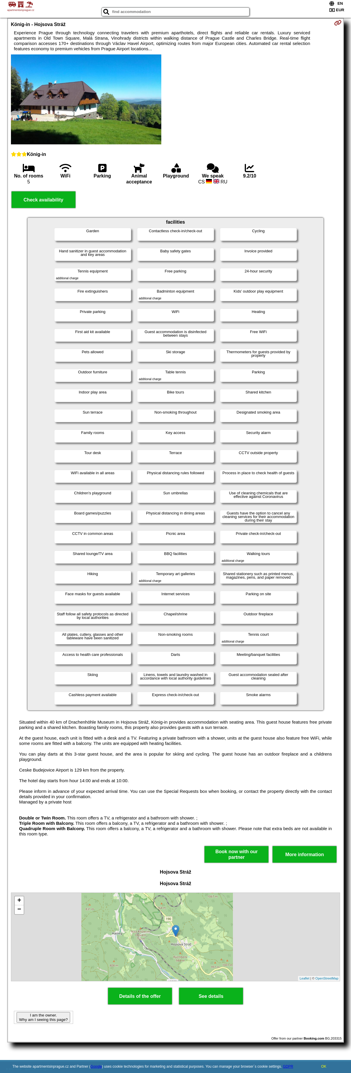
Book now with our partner (236, 854)
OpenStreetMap (327, 978)
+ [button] (19, 900)
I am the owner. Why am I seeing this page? (43, 1017)
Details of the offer (140, 996)
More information (304, 854)
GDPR (288, 1066)
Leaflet (304, 978)
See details (211, 996)
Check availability (43, 199)
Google (96, 1066)
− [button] (19, 909)
